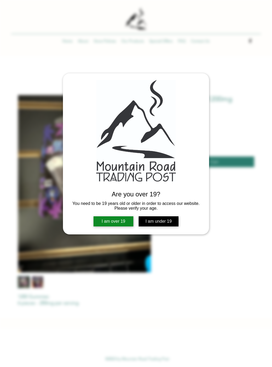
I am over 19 (113, 221)
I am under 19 (159, 221)
